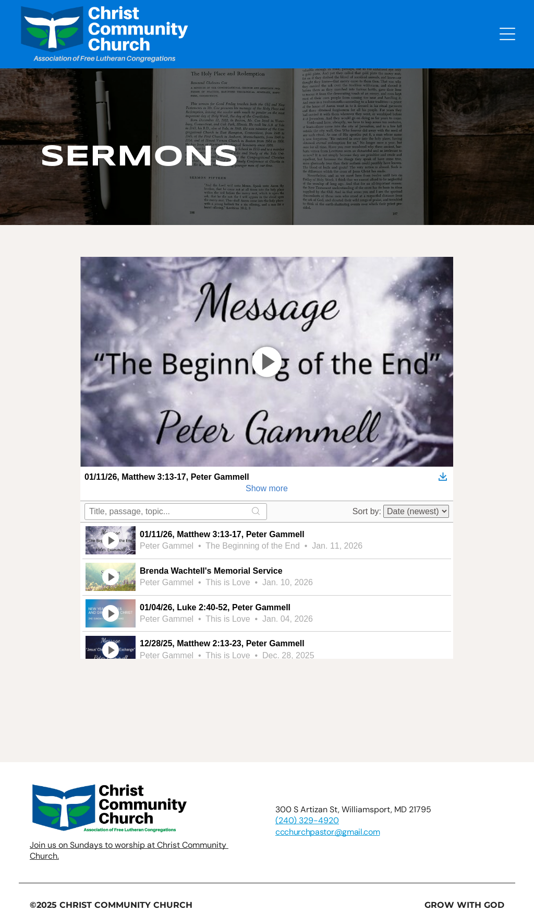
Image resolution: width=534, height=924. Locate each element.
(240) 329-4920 (307, 820)
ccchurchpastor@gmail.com (327, 831)
